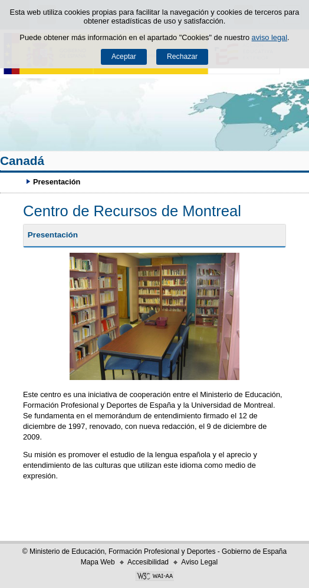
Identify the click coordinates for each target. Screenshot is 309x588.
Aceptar (123, 56)
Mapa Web (98, 562)
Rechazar (182, 56)
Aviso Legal (199, 562)
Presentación (53, 234)
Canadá (22, 160)
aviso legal (269, 37)
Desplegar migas (15, 181)
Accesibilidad (148, 562)
